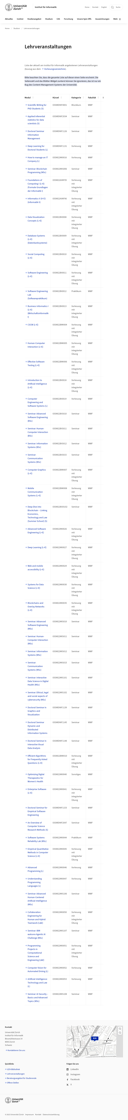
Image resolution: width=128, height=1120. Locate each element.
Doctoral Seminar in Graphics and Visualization (37, 711)
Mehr (117, 19)
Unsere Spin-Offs (84, 19)
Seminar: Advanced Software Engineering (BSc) (38, 417)
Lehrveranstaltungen (32, 28)
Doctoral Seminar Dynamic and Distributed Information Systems (37, 728)
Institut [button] (20, 19)
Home (87, 7)
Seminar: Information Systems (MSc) (38, 653)
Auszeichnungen (102, 19)
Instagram (73, 1074)
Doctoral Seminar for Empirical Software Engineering (37, 811)
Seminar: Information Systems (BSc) (38, 445)
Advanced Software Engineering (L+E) (37, 530)
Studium (17, 28)
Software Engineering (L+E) (38, 274)
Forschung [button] (68, 19)
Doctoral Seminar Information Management (36, 135)
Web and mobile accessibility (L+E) (36, 567)
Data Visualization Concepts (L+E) (36, 219)
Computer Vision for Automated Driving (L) (38, 969)
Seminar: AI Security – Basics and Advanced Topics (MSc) (38, 998)
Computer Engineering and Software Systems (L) (38, 402)
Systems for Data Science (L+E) (36, 586)
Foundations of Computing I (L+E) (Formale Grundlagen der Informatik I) (38, 185)
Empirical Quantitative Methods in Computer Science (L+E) (38, 852)
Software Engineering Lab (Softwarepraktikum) (38, 295)
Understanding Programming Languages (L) (35, 882)
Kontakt (95, 7)
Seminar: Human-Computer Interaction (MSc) (38, 640)
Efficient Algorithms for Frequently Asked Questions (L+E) (37, 759)
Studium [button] (49, 19)
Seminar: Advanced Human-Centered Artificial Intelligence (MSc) (37, 899)
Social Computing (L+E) (36, 256)
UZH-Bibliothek (13, 1069)
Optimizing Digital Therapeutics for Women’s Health (36, 778)
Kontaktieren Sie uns (16, 1050)
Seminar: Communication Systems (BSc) (35, 458)
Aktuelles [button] (9, 19)
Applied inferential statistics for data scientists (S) (36, 120)
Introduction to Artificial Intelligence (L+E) (37, 384)
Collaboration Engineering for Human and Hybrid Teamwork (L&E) (37, 918)
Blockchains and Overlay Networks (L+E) (36, 606)
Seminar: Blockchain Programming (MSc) (37, 170)
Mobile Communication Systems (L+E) (35, 492)
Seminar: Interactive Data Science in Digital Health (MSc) (38, 681)
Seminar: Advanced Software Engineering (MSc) (38, 625)
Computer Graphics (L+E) (37, 471)
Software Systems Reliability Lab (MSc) (37, 839)
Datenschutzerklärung (51, 1114)
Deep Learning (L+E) (37, 547)
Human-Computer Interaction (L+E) (36, 345)
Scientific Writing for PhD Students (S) (37, 106)
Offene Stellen (13, 1082)
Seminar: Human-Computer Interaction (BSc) (38, 432)
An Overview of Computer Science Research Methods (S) (38, 826)
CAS (58, 19)
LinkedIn (72, 1069)
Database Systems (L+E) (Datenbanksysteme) (37, 239)
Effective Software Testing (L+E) (36, 363)
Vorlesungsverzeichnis (54, 69)
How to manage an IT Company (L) (38, 159)
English (104, 7)
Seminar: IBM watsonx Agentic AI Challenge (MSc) (37, 934)
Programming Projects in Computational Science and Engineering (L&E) (36, 953)
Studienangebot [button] (34, 19)
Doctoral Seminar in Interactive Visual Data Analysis (37, 744)
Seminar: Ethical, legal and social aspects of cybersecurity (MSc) (38, 696)
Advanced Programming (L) (35, 869)
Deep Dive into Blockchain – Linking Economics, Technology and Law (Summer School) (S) (37, 514)
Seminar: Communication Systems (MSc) (35, 666)
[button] (120, 1029)
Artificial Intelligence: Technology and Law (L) (37, 983)
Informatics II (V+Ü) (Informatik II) (37, 200)
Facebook (73, 1079)
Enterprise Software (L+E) (37, 791)
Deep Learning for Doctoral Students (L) (38, 148)
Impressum (29, 1114)
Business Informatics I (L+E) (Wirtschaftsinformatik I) (38, 312)
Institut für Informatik (45, 7)
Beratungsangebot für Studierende (21, 1078)
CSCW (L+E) (33, 324)
